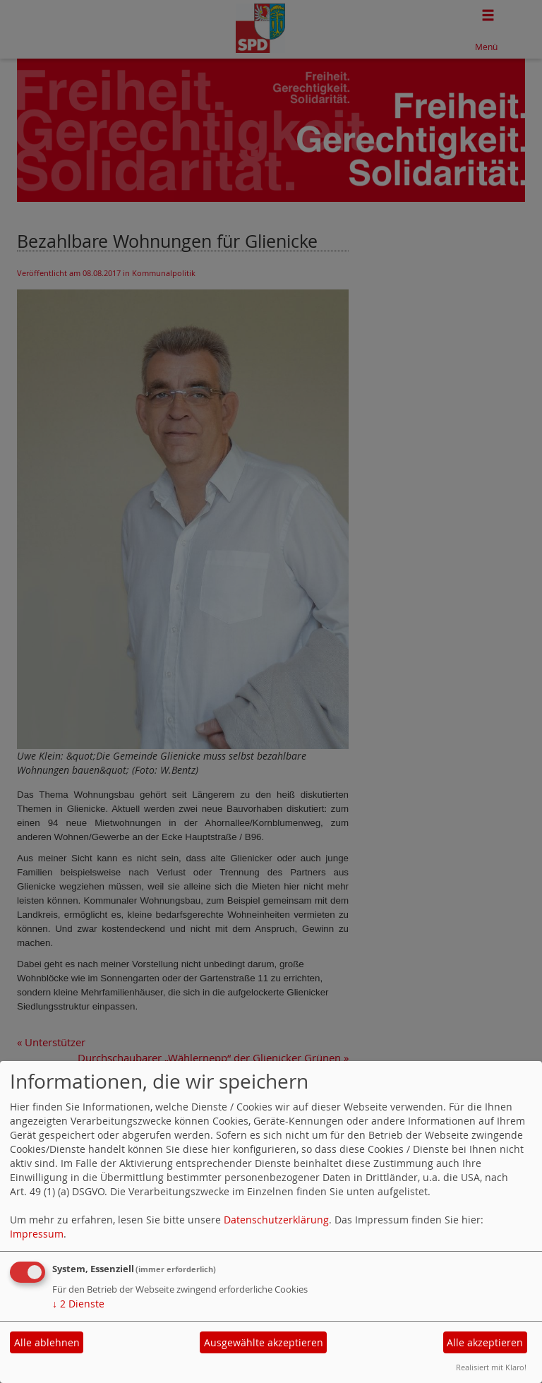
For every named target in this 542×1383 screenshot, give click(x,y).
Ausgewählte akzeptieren (263, 1342)
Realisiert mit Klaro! (491, 1367)
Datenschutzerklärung (276, 1219)
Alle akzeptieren (485, 1342)
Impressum (37, 1233)
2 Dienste (78, 1303)
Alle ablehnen (47, 1342)
